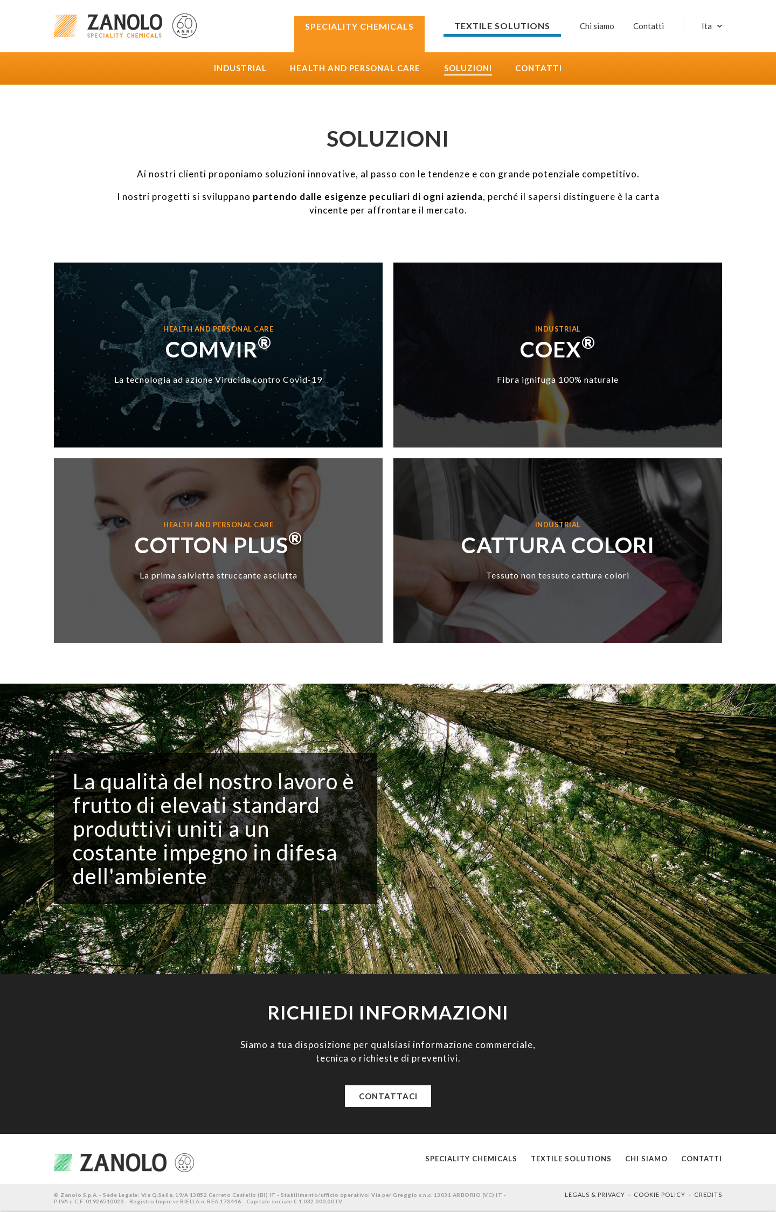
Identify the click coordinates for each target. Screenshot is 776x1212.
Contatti (538, 68)
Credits (708, 1195)
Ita (707, 26)
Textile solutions (571, 1159)
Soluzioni (468, 68)
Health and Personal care (355, 68)
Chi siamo (597, 26)
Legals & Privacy (595, 1195)
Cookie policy (659, 1195)
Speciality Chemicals (471, 1159)
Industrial (240, 68)
